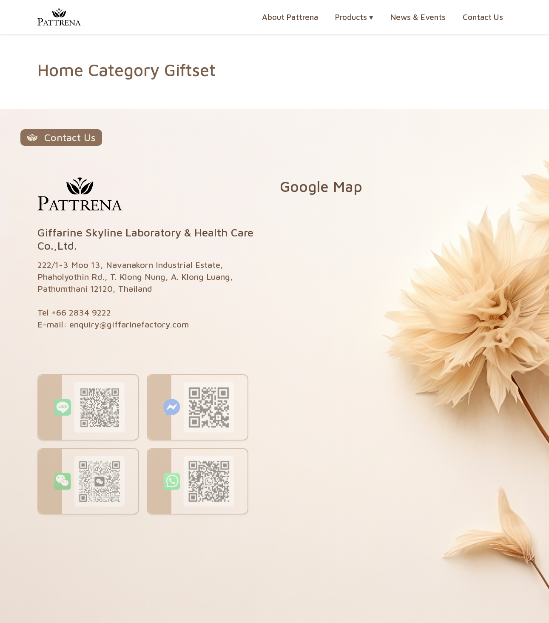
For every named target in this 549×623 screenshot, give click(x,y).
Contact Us (483, 17)
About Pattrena (290, 17)
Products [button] (354, 17)
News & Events (418, 17)
